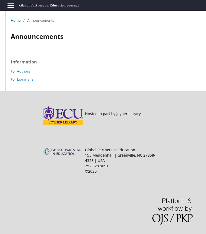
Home (16, 20)
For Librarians (22, 79)
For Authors (20, 71)
